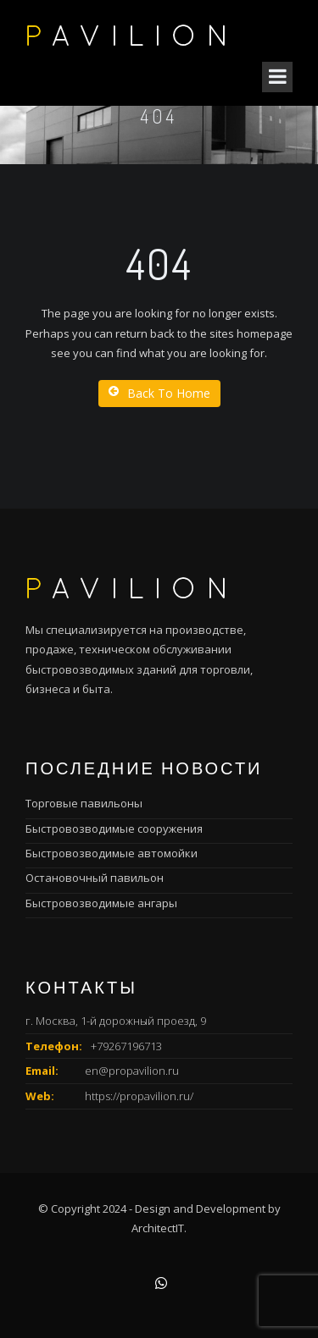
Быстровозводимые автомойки (111, 853)
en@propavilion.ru (132, 1070)
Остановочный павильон (94, 877)
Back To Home (159, 393)
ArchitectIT (157, 1228)
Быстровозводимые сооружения (114, 828)
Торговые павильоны (83, 803)
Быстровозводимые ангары (101, 903)
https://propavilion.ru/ (139, 1096)
